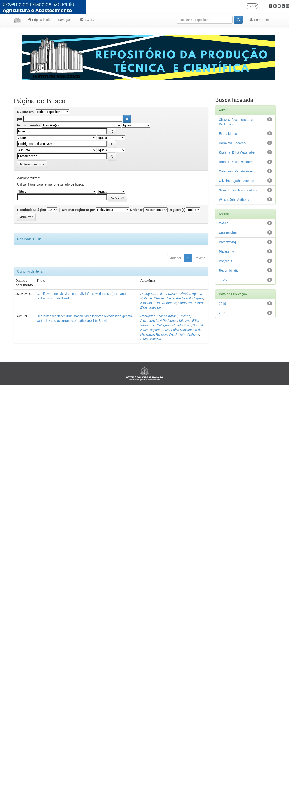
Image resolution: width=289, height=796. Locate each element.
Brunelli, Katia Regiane (235, 162)
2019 (222, 303)
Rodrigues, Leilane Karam (158, 294)
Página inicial (39, 20)
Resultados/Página (31, 210)
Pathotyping (227, 242)
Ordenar (136, 210)
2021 (222, 313)
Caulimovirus (228, 233)
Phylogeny (226, 251)
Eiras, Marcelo (150, 307)
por (20, 119)
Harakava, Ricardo (191, 303)
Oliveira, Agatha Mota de (236, 181)
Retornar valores (32, 164)
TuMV (223, 280)
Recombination (229, 270)
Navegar (65, 20)
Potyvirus (225, 261)
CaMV (223, 223)
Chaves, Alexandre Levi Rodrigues (178, 298)
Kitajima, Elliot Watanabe (158, 303)
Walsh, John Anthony (184, 334)
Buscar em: (26, 112)
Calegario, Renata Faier (174, 325)
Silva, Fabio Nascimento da (181, 330)
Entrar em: (261, 20)
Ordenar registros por (78, 210)
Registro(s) (177, 210)
